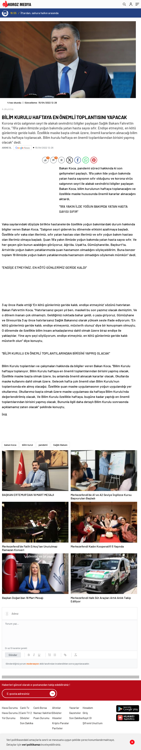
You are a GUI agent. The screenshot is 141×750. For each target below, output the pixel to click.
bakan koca (10, 444)
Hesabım (88, 707)
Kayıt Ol (87, 718)
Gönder (13, 655)
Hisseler (57, 718)
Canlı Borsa (40, 707)
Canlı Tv (24, 707)
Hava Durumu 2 (11, 713)
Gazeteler (75, 713)
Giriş (85, 713)
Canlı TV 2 (26, 713)
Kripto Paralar (60, 723)
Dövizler (25, 718)
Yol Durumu (8, 718)
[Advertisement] (29, 190)
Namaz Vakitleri (42, 713)
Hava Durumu (10, 707)
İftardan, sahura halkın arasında (40, 13)
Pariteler (57, 728)
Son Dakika (26, 723)
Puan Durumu (41, 718)
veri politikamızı (31, 744)
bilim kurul (27, 444)
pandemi (43, 444)
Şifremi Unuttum (92, 723)
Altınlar (56, 707)
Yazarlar (74, 707)
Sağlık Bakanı (60, 444)
